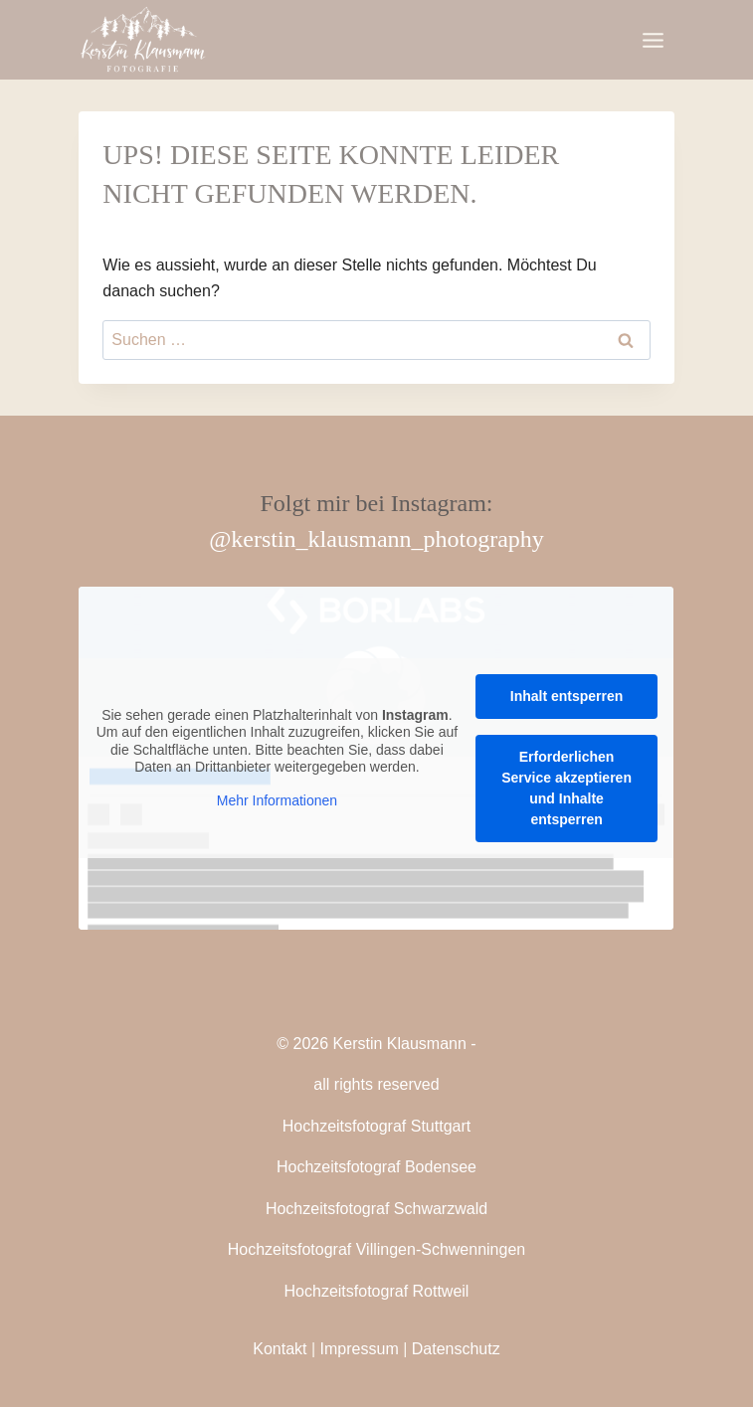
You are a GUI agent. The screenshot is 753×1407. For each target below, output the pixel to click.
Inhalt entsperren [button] (567, 696)
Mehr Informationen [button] (277, 799)
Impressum (359, 1348)
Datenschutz (456, 1348)
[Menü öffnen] (653, 40)
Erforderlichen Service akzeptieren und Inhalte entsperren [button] (567, 788)
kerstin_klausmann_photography (387, 539)
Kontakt (279, 1348)
